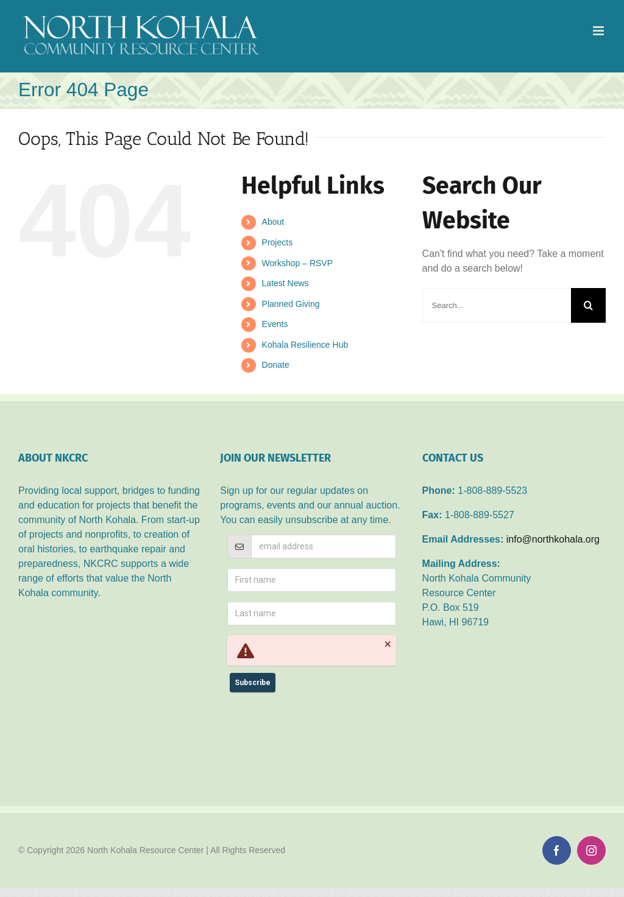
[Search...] (496, 305)
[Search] (588, 305)
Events (275, 324)
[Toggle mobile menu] (599, 30)
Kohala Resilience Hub (305, 345)
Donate (275, 365)
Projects (277, 242)
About (273, 222)
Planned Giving (291, 304)
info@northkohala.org (553, 539)
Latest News (285, 283)
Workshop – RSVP (297, 263)
